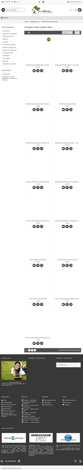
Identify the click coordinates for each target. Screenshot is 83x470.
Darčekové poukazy (69, 400)
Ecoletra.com (5, 382)
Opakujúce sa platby (9, 64)
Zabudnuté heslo (8, 36)
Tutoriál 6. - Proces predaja (30, 420)
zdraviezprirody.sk (6, 448)
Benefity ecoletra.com (8, 411)
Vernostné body (8, 53)
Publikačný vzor (47, 405)
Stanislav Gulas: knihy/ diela (49, 21)
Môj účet (5, 39)
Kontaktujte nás (6, 406)
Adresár (5, 42)
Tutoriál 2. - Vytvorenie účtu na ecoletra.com (30, 406)
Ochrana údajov (6, 402)
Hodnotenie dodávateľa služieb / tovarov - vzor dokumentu (38, 143)
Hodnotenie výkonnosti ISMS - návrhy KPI (67, 143)
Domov (27, 21)
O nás (4, 400)
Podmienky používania (8, 404)
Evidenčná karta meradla (67, 104)
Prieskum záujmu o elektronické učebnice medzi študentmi (9, 414)
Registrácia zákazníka (10, 33)
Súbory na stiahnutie (10, 50)
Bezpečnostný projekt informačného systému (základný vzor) (38, 104)
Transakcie (6, 58)
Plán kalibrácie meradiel (38, 259)
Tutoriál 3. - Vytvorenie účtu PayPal (30, 409)
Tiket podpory (46, 402)
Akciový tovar (67, 402)
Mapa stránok (6, 409)
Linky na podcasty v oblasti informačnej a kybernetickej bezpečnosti (38, 182)
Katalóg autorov (35, 21)
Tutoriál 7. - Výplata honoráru (31, 422)
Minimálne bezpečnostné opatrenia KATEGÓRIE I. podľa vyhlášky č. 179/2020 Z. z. (67, 182)
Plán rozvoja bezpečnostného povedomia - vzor (38, 337)
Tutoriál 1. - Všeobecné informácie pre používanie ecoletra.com (29, 402)
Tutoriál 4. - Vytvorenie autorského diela (29, 413)
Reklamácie (6, 55)
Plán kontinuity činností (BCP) (67, 259)
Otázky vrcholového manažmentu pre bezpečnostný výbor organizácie (67, 221)
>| (34, 350)
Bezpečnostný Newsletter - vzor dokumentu (67, 65)
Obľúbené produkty (9, 44)
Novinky (5, 61)
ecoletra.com (62, 365)
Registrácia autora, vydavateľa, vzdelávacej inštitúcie (9, 78)
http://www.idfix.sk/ (48, 445)
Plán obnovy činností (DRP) (38, 298)
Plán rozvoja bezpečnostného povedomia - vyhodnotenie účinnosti (67, 298)
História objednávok (9, 47)
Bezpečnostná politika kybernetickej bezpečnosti (38, 65)
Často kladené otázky (49, 400)
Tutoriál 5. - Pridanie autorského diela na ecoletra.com (31, 417)
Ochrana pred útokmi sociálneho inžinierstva (38, 221)
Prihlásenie (6, 31)
